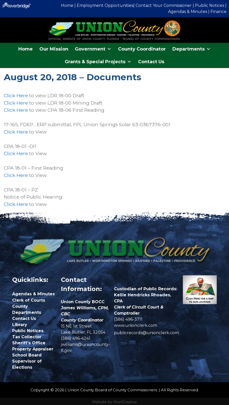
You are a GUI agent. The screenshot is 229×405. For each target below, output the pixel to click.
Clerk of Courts (28, 300)
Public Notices (209, 5)
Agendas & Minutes (187, 11)
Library (19, 324)
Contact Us (151, 61)
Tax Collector (26, 336)
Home (25, 49)
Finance (218, 11)
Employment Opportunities (105, 5)
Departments (191, 49)
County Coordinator (142, 49)
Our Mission (53, 49)
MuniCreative (125, 402)
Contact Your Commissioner (164, 5)
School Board (27, 355)
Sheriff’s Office (28, 343)
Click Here (16, 96)
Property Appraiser (32, 349)
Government (93, 49)
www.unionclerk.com (135, 325)
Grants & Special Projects (98, 61)
